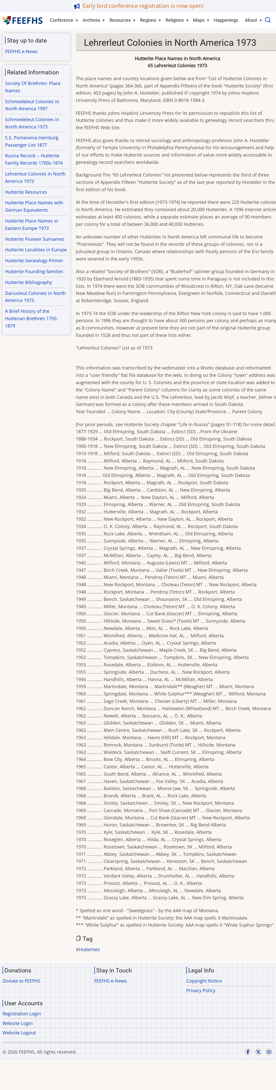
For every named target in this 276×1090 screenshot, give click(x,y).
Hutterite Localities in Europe (36, 250)
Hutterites (89, 949)
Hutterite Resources (26, 192)
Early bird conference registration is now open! (143, 5)
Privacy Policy (200, 990)
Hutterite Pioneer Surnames (34, 239)
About (251, 20)
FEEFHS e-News (21, 51)
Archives (91, 20)
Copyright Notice (204, 981)
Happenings (226, 20)
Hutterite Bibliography (28, 282)
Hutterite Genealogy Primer (34, 260)
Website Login (18, 1023)
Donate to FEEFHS (21, 981)
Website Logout (19, 1033)
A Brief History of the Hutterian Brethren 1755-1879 (31, 318)
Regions (148, 20)
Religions (175, 20)
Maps (198, 20)
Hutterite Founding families (34, 271)
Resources (120, 20)
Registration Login (22, 1014)
